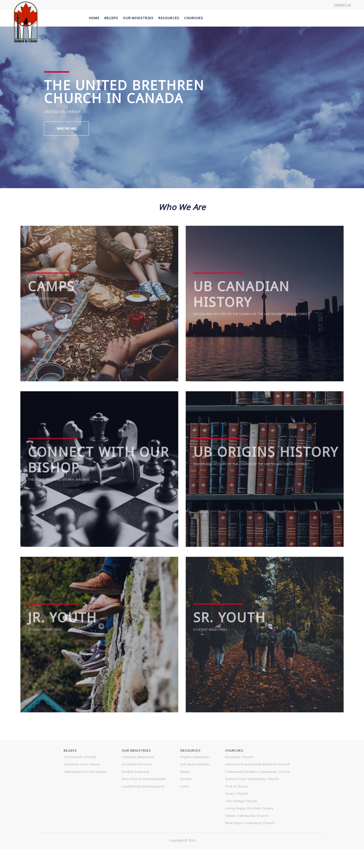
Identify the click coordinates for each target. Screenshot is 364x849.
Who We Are (66, 128)
